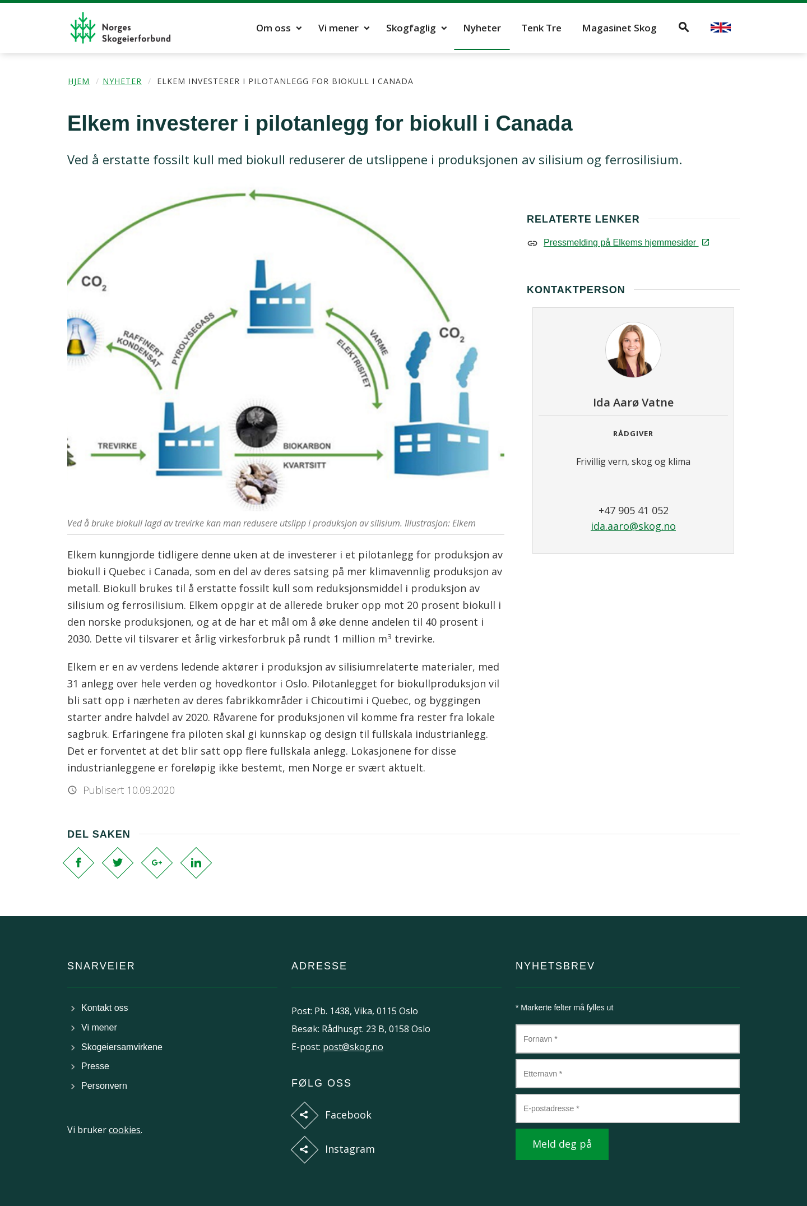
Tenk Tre (541, 27)
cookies (125, 1130)
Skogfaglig (411, 27)
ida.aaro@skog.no (633, 526)
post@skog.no (353, 1047)
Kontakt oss (104, 1008)
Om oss (273, 27)
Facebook (348, 1114)
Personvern (104, 1086)
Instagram (350, 1149)
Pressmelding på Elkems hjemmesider (626, 242)
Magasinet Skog (619, 27)
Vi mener (338, 27)
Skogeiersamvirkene (122, 1047)
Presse (95, 1066)
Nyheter (482, 27)
